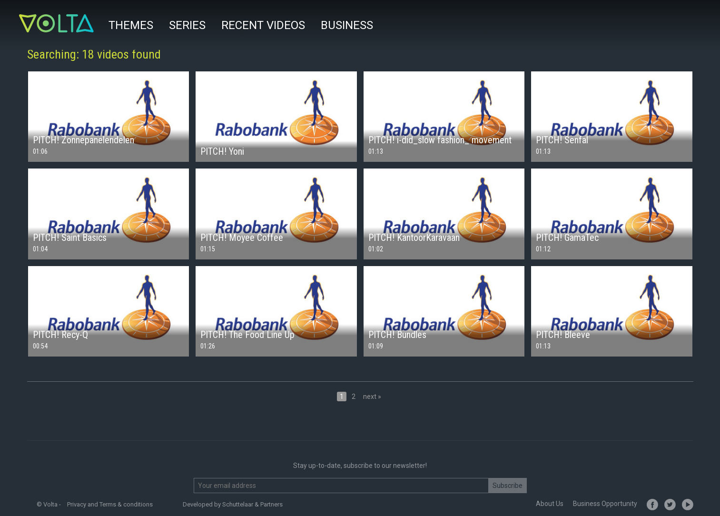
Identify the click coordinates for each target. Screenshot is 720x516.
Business (347, 25)
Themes (130, 25)
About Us (549, 503)
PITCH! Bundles (397, 334)
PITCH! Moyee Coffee (241, 237)
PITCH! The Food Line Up (247, 334)
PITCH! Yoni (222, 151)
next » (372, 396)
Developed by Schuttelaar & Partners (233, 504)
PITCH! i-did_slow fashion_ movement (440, 140)
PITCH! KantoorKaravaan (414, 237)
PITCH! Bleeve (563, 334)
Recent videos (263, 25)
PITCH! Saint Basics (70, 237)
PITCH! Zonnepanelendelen (83, 140)
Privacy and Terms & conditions (110, 504)
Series (187, 25)
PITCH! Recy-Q (60, 334)
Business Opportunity (605, 503)
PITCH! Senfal (562, 140)
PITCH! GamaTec (567, 237)
